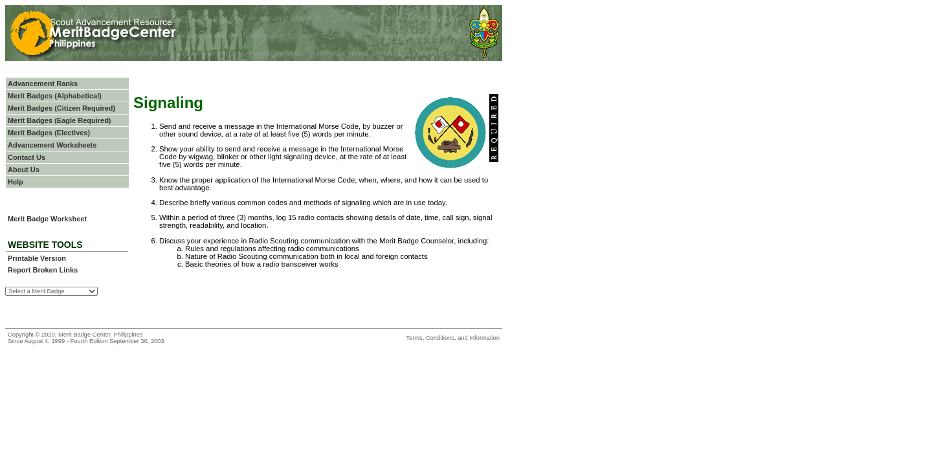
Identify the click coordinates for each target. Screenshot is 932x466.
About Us (23, 169)
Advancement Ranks (43, 83)
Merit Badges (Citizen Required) (61, 108)
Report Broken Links (43, 270)
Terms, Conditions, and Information (453, 338)
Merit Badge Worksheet (47, 219)
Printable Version (37, 258)
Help (15, 182)
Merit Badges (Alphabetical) (55, 96)
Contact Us (26, 157)
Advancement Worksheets (52, 145)
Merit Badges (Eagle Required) (59, 120)
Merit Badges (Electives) (49, 133)
